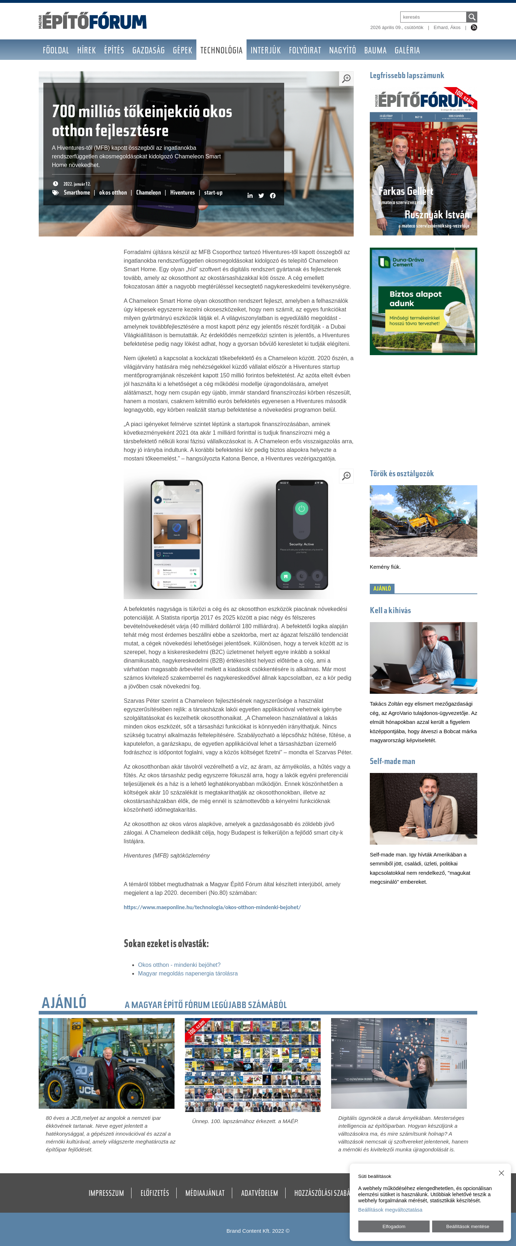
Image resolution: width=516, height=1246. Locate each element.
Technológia (221, 51)
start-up (213, 193)
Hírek (86, 51)
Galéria (407, 51)
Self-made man (392, 762)
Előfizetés (154, 1194)
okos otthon (113, 193)
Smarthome (77, 193)
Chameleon (148, 193)
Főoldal (56, 51)
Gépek (182, 51)
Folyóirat (305, 51)
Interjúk (265, 51)
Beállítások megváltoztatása (390, 1210)
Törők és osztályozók (402, 474)
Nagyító (342, 51)
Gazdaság (148, 51)
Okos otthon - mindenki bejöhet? (179, 965)
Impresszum (106, 1194)
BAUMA (375, 51)
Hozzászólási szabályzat (329, 1194)
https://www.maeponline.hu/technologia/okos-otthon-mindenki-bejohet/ (212, 907)
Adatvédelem (259, 1194)
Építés (114, 51)
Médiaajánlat (205, 1194)
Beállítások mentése (467, 1226)
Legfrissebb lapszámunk (407, 76)
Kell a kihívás (390, 611)
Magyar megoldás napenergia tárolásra (188, 973)
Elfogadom (394, 1226)
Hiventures (182, 193)
